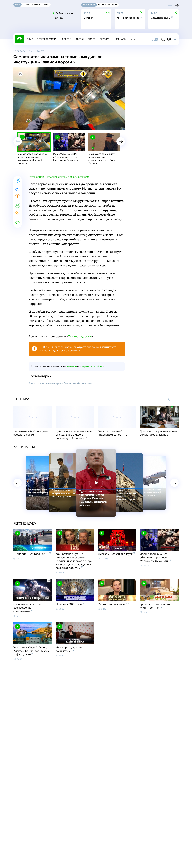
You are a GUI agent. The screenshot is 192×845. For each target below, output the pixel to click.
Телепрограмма (46, 39)
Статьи (79, 39)
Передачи (105, 39)
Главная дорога (79, 336)
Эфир (30, 39)
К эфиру (58, 17)
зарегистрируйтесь (93, 366)
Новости (65, 39)
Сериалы (120, 39)
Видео (91, 39)
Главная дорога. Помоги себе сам (68, 177)
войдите (72, 366)
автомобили (36, 177)
